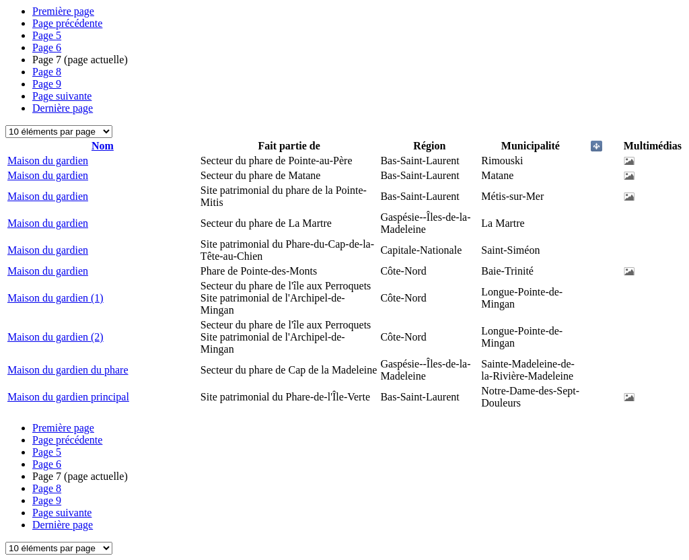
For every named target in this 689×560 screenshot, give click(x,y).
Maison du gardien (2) (55, 337)
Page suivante (62, 96)
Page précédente (67, 23)
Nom (103, 145)
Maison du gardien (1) (55, 298)
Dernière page (62, 108)
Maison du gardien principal (68, 397)
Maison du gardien (47, 160)
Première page (63, 11)
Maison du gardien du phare (68, 370)
